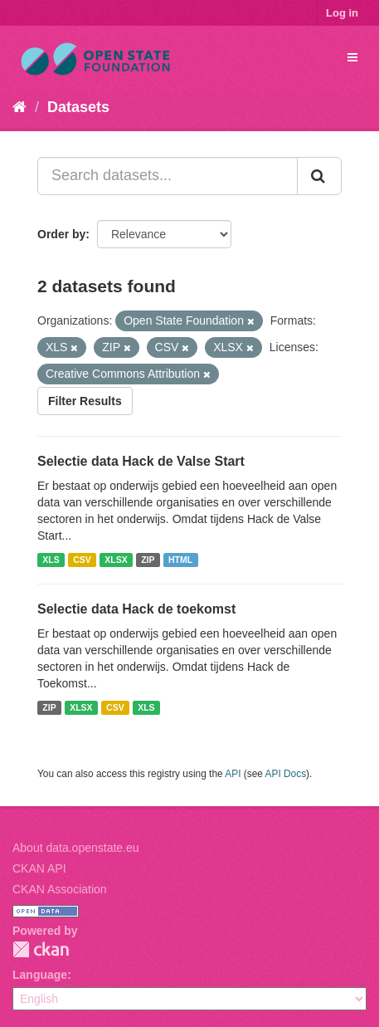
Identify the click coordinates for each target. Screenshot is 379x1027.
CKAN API (39, 868)
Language (39, 974)
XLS (50, 560)
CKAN (40, 949)
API (233, 774)
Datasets (78, 107)
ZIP (147, 560)
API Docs (286, 774)
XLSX (115, 560)
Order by (61, 234)
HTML (180, 560)
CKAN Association (59, 889)
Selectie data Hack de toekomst (136, 609)
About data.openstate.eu (75, 847)
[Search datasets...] (167, 176)
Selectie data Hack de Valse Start (141, 461)
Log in (342, 13)
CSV (82, 560)
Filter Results (85, 401)
